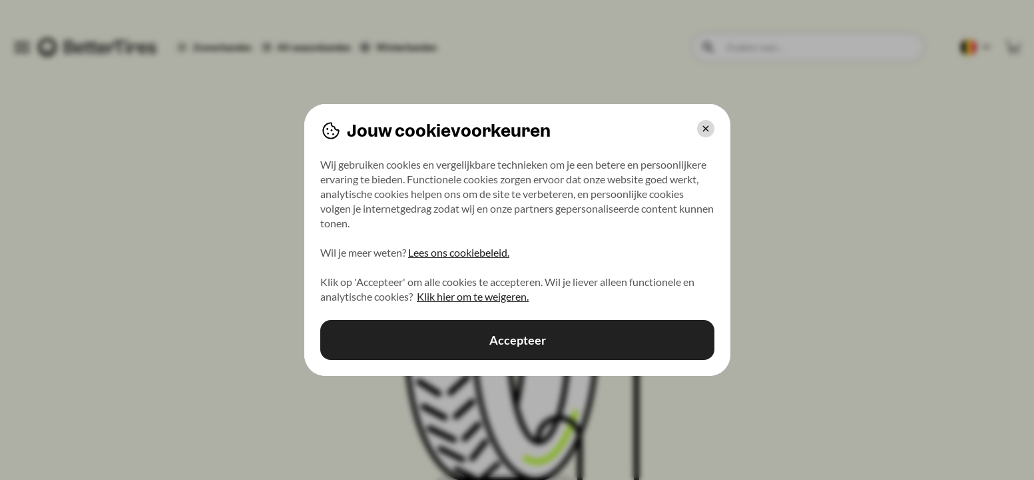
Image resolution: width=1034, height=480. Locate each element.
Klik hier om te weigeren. (473, 296)
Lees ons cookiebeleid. (458, 252)
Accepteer (517, 340)
